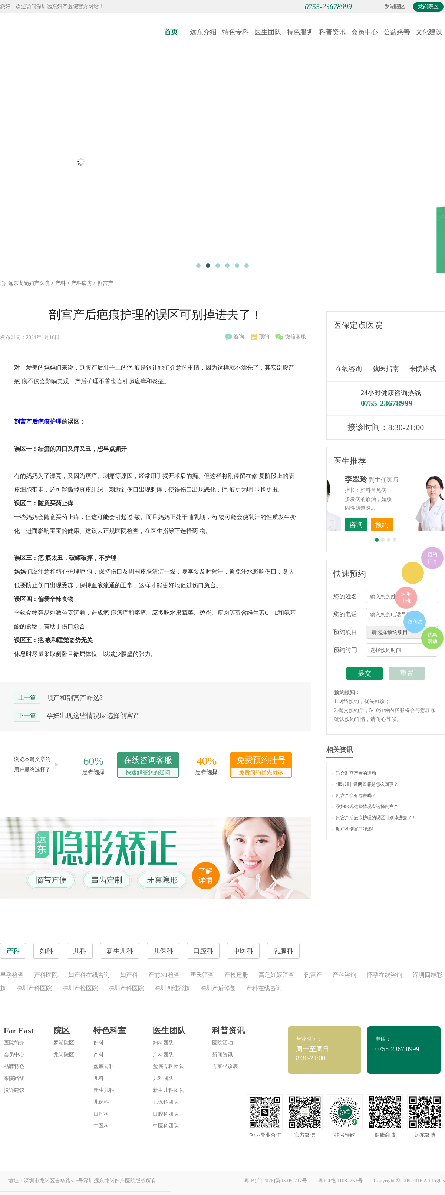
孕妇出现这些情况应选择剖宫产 (93, 715)
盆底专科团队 (168, 1066)
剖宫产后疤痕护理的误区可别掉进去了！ (374, 817)
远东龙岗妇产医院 (29, 283)
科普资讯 (332, 32)
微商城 (415, 621)
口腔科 (101, 1114)
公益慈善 (396, 32)
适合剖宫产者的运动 (354, 773)
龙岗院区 (428, 6)
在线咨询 (351, 357)
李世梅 (397, 479)
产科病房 (81, 283)
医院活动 (222, 1042)
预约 (260, 337)
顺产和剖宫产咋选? (74, 698)
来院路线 (422, 358)
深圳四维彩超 (172, 988)
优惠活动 (432, 638)
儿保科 (101, 1102)
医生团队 (267, 32)
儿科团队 (163, 1078)
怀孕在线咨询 (384, 975)
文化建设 (429, 32)
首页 (171, 32)
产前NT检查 (164, 975)
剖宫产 (105, 283)
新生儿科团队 (168, 1090)
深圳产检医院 (80, 988)
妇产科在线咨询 (89, 975)
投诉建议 (14, 1090)
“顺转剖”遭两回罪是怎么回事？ (365, 784)
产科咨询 (344, 975)
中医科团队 (166, 1126)
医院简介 (14, 1042)
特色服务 (300, 32)
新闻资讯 (222, 1054)
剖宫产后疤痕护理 (38, 421)
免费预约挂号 (261, 766)
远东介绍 (203, 32)
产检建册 (236, 975)
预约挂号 (432, 558)
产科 (60, 283)
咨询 (234, 337)
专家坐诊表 (225, 1066)
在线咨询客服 (148, 766)
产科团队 (163, 1054)
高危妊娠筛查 (276, 975)
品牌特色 (14, 1066)
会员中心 (364, 32)
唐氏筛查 (202, 975)
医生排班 (406, 597)
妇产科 (129, 975)
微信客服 (290, 337)
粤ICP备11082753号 (340, 1180)
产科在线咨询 (264, 988)
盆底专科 (103, 1066)
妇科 (98, 1042)
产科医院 (46, 975)
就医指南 (388, 357)
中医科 (101, 1126)
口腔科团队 (166, 1114)
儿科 (98, 1078)
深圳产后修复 (218, 988)
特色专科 (235, 32)
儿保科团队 (166, 1102)
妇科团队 (163, 1042)
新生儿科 (103, 1090)
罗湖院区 (395, 6)
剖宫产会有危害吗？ (354, 795)
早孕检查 (12, 975)
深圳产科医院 (34, 988)
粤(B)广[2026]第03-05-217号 (275, 1180)
